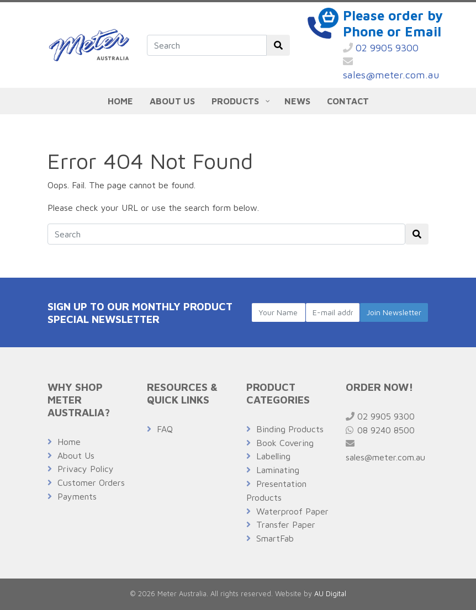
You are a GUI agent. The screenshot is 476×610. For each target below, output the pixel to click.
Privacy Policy (85, 469)
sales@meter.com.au (391, 68)
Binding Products (290, 429)
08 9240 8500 (380, 430)
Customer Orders (91, 482)
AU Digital (330, 594)
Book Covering (285, 443)
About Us (75, 455)
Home (69, 442)
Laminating (277, 470)
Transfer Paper (285, 524)
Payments (77, 496)
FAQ (165, 429)
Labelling (273, 456)
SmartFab (275, 538)
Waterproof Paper (292, 511)
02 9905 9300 (381, 48)
